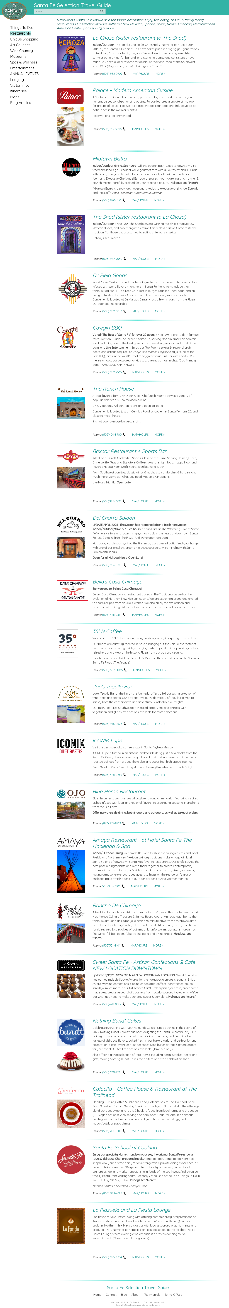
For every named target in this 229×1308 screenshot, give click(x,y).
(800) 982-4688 (114, 1193)
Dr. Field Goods (109, 275)
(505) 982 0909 (114, 73)
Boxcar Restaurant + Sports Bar (129, 451)
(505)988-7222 (114, 501)
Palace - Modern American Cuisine (132, 90)
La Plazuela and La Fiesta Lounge (131, 1210)
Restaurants (20, 33)
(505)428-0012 (114, 1004)
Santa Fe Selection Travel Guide (72, 5)
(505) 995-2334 (114, 1257)
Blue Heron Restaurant (118, 791)
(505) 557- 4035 (114, 670)
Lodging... (18, 79)
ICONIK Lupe (107, 740)
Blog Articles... (21, 102)
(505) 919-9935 (114, 129)
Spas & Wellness (23, 62)
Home (97, 1294)
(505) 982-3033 (114, 311)
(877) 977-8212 (113, 823)
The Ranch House (113, 389)
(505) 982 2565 (114, 372)
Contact (111, 1294)
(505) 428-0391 (114, 614)
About (135, 1294)
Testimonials (152, 1294)
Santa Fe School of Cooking (124, 1147)
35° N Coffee (106, 631)
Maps (14, 97)
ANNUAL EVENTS (24, 74)
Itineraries (18, 91)
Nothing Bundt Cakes (116, 1021)
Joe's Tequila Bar (112, 686)
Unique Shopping (24, 39)
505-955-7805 (113, 886)
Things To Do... (21, 27)
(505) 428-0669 (114, 775)
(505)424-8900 (114, 434)
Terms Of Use (173, 1294)
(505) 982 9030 (114, 259)
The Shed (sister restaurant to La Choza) (139, 217)
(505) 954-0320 (114, 565)
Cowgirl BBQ (106, 328)
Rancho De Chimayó (116, 905)
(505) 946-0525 (114, 724)
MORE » (160, 73)
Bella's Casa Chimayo (117, 581)
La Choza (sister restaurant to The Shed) (139, 38)
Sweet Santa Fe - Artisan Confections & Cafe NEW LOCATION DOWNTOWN (143, 965)
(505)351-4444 (113, 945)
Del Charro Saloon (113, 518)
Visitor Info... (19, 85)
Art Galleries (20, 45)
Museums (18, 56)
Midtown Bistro (109, 158)
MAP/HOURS (141, 73)
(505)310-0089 (114, 1131)
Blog (124, 1294)
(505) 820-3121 (114, 200)
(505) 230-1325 (114, 1072)
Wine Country (21, 51)
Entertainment (22, 68)
